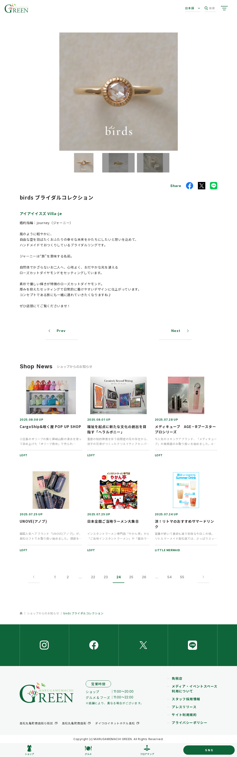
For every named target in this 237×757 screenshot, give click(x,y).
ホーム (21, 613)
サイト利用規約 (184, 714)
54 (169, 577)
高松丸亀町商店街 (74, 723)
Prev (61, 331)
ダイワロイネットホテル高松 (115, 723)
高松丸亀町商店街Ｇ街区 (36, 723)
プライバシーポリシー (189, 722)
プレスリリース (184, 706)
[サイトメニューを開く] (224, 8)
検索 (210, 8)
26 (144, 577)
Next (176, 331)
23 (106, 577)
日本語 (189, 8)
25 (131, 577)
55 (182, 577)
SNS (209, 750)
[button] (84, 162)
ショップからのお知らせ (43, 613)
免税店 (177, 678)
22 (93, 577)
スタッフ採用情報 (186, 699)
